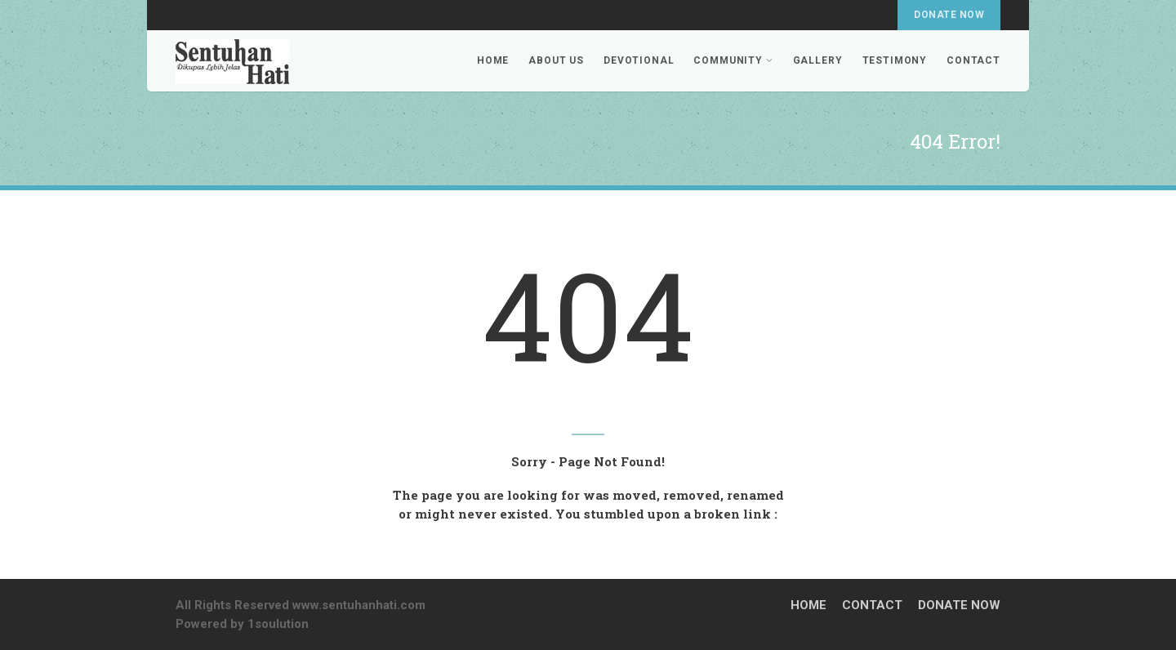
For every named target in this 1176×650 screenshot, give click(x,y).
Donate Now (949, 14)
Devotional (639, 60)
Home (493, 60)
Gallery (818, 60)
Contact (973, 60)
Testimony (895, 60)
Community (733, 60)
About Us (556, 60)
